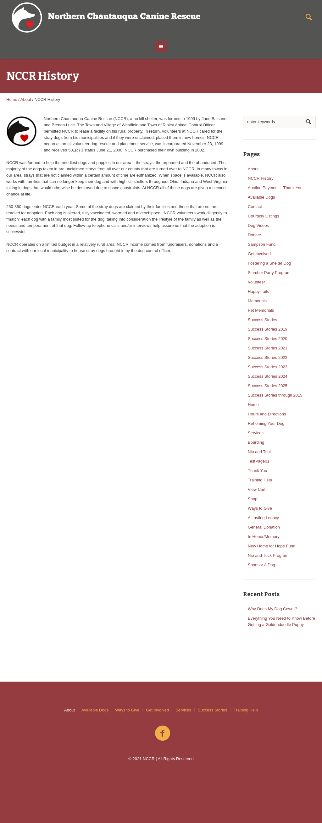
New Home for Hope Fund (271, 546)
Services (256, 433)
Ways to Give (260, 508)
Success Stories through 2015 (275, 395)
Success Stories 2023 (267, 367)
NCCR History (261, 178)
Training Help (260, 480)
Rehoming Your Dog (266, 423)
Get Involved (259, 253)
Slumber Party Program (269, 272)
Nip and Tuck (260, 451)
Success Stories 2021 (267, 348)
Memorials (257, 301)
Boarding (256, 442)
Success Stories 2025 (267, 385)
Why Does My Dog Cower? (272, 608)
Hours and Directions (267, 414)
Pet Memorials (261, 310)
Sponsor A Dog (261, 564)
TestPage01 (258, 461)
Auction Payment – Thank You (275, 187)
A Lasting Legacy (263, 517)
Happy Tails (258, 291)
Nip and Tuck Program (268, 555)
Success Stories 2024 (267, 376)
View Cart (256, 489)
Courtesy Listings (263, 216)
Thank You (257, 470)
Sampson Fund (261, 244)
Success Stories (262, 319)
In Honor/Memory (263, 536)
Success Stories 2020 (267, 338)
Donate (254, 235)
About (25, 99)
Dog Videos (258, 225)
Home (11, 99)
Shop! (253, 499)
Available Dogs (261, 197)
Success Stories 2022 (267, 357)
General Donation (264, 527)
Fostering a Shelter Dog (269, 263)
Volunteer (256, 282)
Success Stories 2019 (267, 329)
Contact (255, 206)
